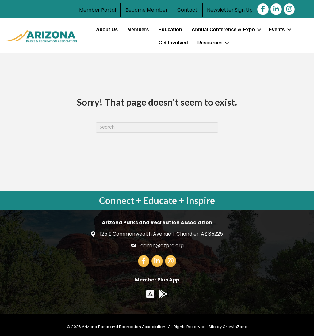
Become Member (146, 9)
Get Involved (173, 42)
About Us (107, 29)
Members (138, 29)
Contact (187, 9)
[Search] (157, 127)
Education (170, 29)
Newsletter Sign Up (230, 9)
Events (277, 29)
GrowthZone (235, 327)
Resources (210, 42)
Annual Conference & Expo (223, 29)
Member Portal (97, 9)
